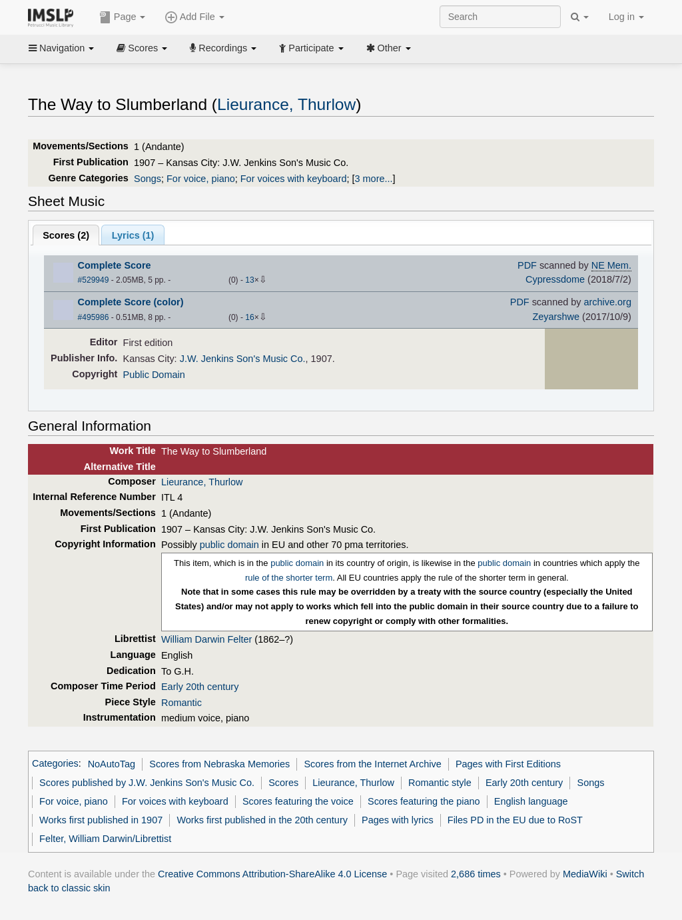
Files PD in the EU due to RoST (515, 820)
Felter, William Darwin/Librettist (105, 838)
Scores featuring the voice (298, 801)
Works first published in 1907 (101, 820)
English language (531, 801)
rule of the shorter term (288, 578)
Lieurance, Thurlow (286, 104)
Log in (626, 16)
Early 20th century (199, 686)
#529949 (93, 280)
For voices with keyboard (293, 178)
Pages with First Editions (508, 764)
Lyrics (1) (133, 235)
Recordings (223, 48)
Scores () (66, 235)
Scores (142, 48)
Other (388, 48)
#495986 (93, 317)
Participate (311, 48)
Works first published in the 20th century (262, 820)
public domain (229, 544)
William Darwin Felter (206, 639)
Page (122, 17)
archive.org (607, 302)
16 (249, 317)
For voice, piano (201, 178)
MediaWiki (585, 874)
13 (249, 280)
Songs (147, 178)
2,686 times (476, 874)
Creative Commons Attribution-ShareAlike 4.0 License (272, 874)
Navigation (61, 48)
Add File (194, 17)
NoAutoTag (111, 764)
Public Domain (154, 374)
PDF (527, 265)
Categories (55, 764)
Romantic (181, 702)
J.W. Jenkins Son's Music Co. (243, 358)
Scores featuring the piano (424, 801)
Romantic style (440, 782)
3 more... (374, 178)
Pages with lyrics (398, 820)
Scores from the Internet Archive (372, 764)
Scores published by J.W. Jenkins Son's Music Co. (146, 782)
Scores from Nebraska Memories (219, 764)
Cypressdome (555, 279)
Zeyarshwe (555, 316)
